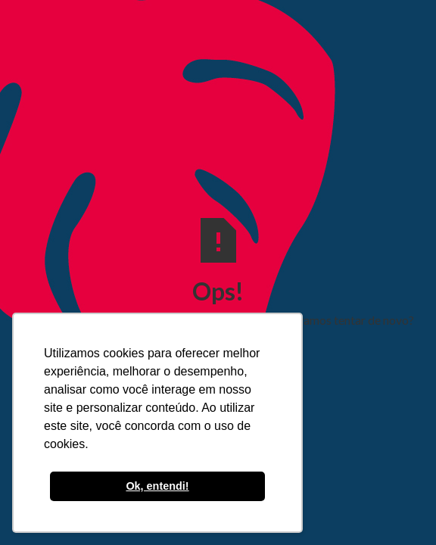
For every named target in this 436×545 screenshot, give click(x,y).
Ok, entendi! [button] (157, 486)
